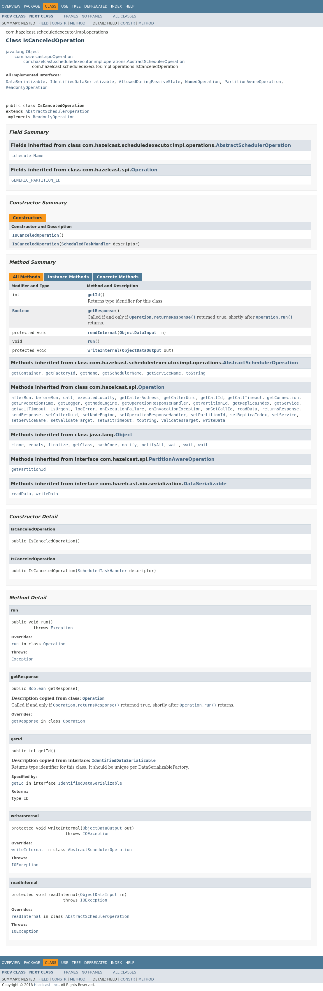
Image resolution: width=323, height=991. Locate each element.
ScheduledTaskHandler (86, 244)
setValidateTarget (71, 420)
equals (36, 444)
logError (85, 409)
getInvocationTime (32, 403)
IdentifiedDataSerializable (82, 81)
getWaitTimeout (28, 409)
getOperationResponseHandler (155, 403)
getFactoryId (60, 373)
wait (174, 444)
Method (77, 23)
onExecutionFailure (122, 409)
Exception (62, 627)
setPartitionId (208, 414)
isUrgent (60, 409)
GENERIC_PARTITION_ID (36, 180)
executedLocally (96, 397)
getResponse (101, 310)
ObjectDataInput (138, 332)
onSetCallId (219, 409)
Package (32, 6)
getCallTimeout (245, 397)
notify (129, 444)
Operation (144, 170)
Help (129, 6)
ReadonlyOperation (27, 87)
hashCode (107, 444)
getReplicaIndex (251, 403)
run (91, 341)
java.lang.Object (22, 51)
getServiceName (164, 373)
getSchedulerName (122, 373)
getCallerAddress (139, 397)
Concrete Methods (118, 277)
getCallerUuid (180, 397)
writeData (214, 420)
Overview (11, 6)
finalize (58, 444)
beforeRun (47, 397)
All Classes (124, 16)
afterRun (21, 397)
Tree (76, 6)
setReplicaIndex (248, 414)
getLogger (69, 403)
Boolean (20, 310)
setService (284, 414)
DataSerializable (25, 81)
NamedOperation (202, 81)
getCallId (212, 397)
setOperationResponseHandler (153, 414)
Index (116, 6)
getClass (82, 444)
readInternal (102, 332)
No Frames (92, 16)
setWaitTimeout (114, 420)
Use (64, 6)
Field (43, 23)
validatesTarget (179, 420)
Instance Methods (68, 277)
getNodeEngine (101, 403)
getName (88, 373)
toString (196, 373)
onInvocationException (175, 409)
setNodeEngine (98, 414)
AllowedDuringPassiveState (149, 81)
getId (94, 294)
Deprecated (96, 6)
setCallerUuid (62, 414)
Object (124, 434)
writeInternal (104, 350)
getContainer (26, 373)
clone (17, 444)
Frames (71, 16)
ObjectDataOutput (142, 350)
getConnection (283, 397)
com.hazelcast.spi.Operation (44, 56)
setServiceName (28, 420)
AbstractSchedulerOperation (57, 111)
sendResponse (26, 414)
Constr (59, 23)
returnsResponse (280, 409)
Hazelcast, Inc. (46, 985)
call (68, 397)
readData (247, 409)
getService (286, 403)
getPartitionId (210, 403)
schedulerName (27, 155)
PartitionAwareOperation (252, 81)
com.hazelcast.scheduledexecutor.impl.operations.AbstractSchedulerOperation (104, 61)
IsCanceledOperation (35, 235)
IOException (96, 833)
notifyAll (153, 444)
